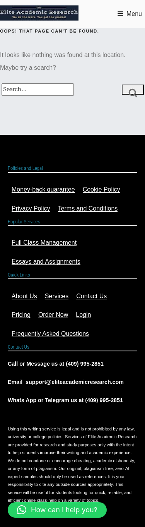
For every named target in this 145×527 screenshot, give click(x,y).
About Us (24, 296)
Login (83, 314)
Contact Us (91, 296)
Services (56, 296)
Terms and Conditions (88, 208)
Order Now (53, 314)
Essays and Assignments (46, 261)
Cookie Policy (101, 189)
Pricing (21, 314)
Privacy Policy (31, 208)
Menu (129, 13)
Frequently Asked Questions (50, 333)
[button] (57, 510)
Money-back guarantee (43, 189)
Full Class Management (44, 242)
